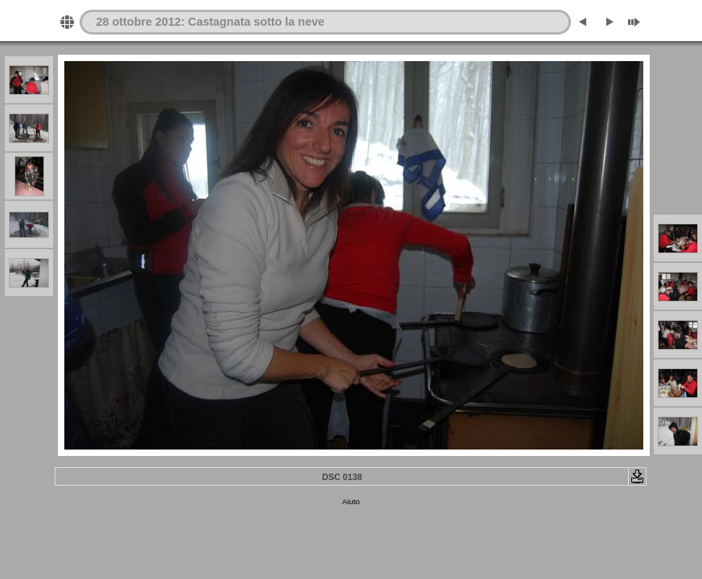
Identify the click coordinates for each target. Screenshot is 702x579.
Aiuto (351, 501)
